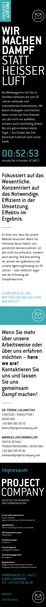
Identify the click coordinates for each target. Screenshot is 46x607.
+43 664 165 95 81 (14, 451)
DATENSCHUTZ (10, 600)
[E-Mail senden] (38, 16)
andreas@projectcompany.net (21, 455)
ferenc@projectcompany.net (20, 428)
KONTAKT (7, 594)
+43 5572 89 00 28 (20, 583)
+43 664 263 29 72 (14, 424)
